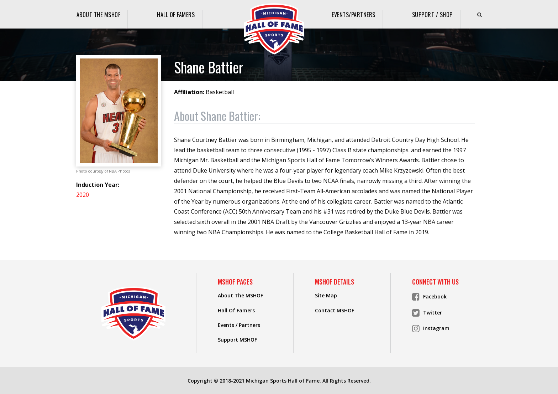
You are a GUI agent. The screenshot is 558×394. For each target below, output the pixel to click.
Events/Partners (353, 14)
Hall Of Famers (176, 14)
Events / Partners (239, 325)
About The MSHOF (99, 14)
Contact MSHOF (334, 310)
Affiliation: (189, 92)
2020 (82, 195)
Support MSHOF (237, 339)
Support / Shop (432, 14)
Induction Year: (97, 185)
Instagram (430, 328)
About (217, 116)
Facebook (429, 296)
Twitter (427, 312)
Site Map (326, 295)
